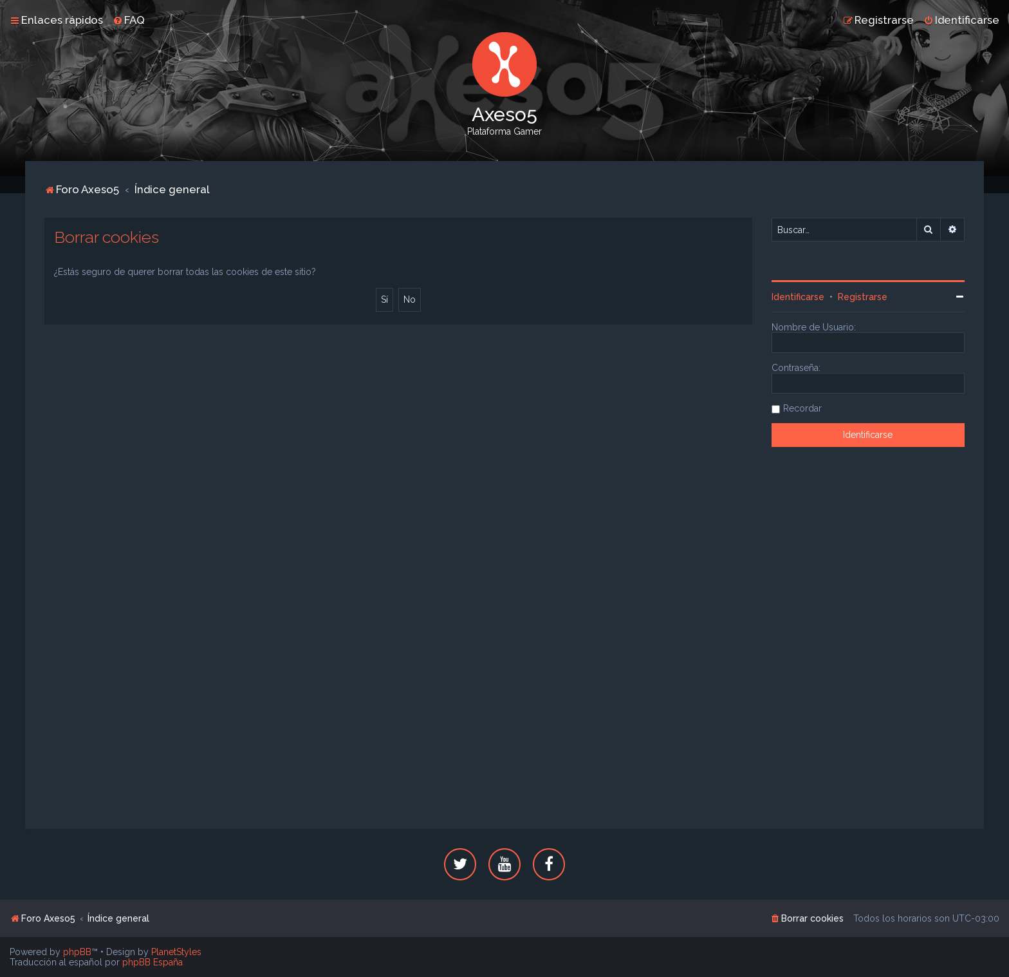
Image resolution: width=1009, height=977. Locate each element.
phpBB (77, 952)
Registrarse (862, 297)
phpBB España (152, 962)
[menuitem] (129, 20)
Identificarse (798, 297)
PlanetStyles (176, 952)
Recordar (802, 408)
